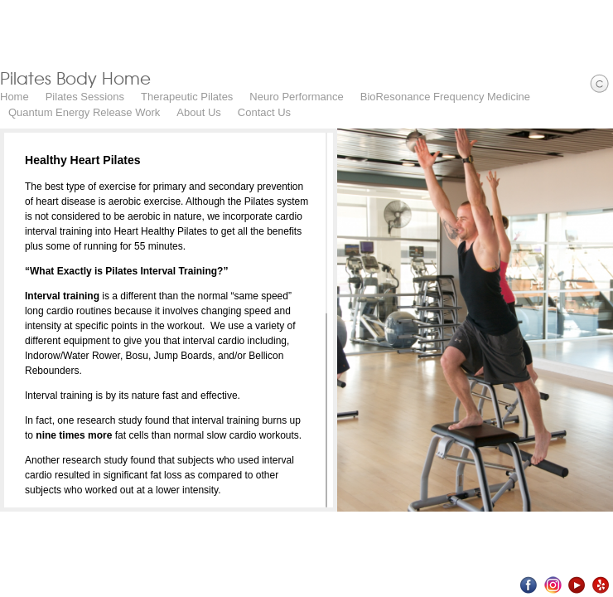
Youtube (577, 585)
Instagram (553, 585)
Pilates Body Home (75, 78)
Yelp (601, 585)
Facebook (529, 585)
